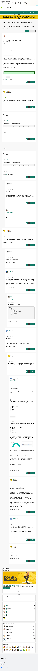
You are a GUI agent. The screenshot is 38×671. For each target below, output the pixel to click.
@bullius (8, 120)
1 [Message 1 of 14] (6, 79)
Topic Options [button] (32, 30)
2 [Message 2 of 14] (6, 104)
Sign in (27, 12)
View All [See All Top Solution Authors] (5, 620)
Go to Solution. (20, 72)
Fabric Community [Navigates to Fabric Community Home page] (11, 7)
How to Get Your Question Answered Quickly (11, 598)
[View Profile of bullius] (7, 35)
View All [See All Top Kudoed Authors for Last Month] (5, 640)
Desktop (30, 22)
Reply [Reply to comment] (32, 107)
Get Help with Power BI (21, 22)
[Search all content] (25, 14)
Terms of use (2, 664)
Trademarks (2, 665)
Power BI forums (6, 22)
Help (30, 12)
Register (23, 12)
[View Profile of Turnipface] (9, 330)
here (22, 462)
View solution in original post (8, 101)
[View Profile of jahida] (7, 91)
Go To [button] (33, 12)
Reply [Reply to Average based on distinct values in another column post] (32, 81)
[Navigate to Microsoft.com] (3, 7)
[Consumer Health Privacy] (12, 668)
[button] (27, 31)
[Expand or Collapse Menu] (1, 10)
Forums (13, 22)
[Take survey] (6, 589)
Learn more (3, 4)
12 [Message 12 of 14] (6, 136)
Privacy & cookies (3, 662)
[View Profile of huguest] (9, 271)
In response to (9, 212)
